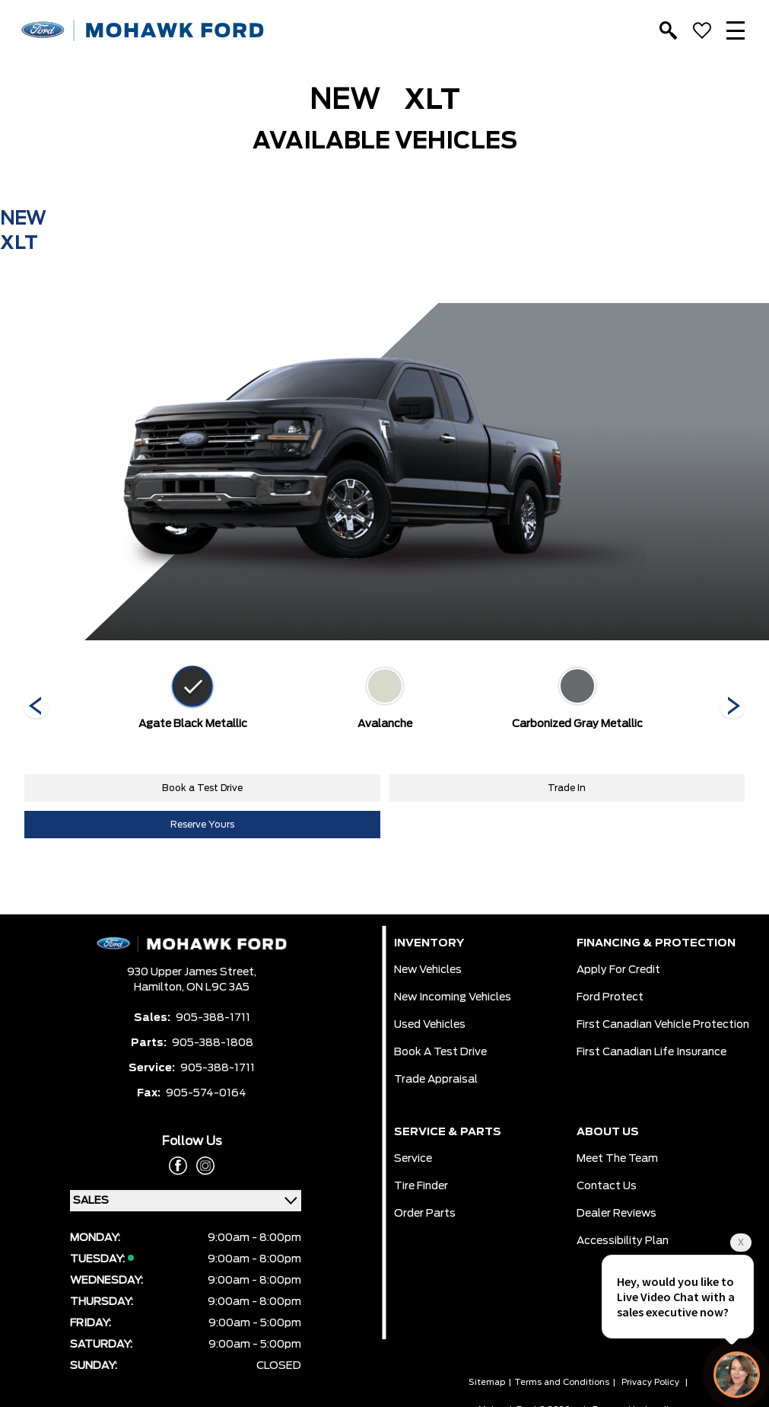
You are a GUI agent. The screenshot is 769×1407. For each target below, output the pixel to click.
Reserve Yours (202, 824)
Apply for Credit (618, 970)
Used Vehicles (430, 1024)
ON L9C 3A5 (217, 987)
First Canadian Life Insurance (651, 1052)
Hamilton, (160, 987)
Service (413, 1158)
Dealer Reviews (616, 1213)
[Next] (36, 707)
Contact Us (607, 1186)
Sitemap (487, 1382)
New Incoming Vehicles (452, 997)
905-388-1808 (212, 1043)
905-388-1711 (213, 1018)
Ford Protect (610, 997)
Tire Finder (421, 1186)
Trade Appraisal (436, 1079)
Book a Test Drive (202, 788)
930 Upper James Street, (191, 972)
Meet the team (617, 1158)
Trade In (567, 788)
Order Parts (425, 1213)
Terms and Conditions (561, 1382)
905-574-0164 (206, 1093)
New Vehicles (428, 970)
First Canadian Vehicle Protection (663, 1024)
